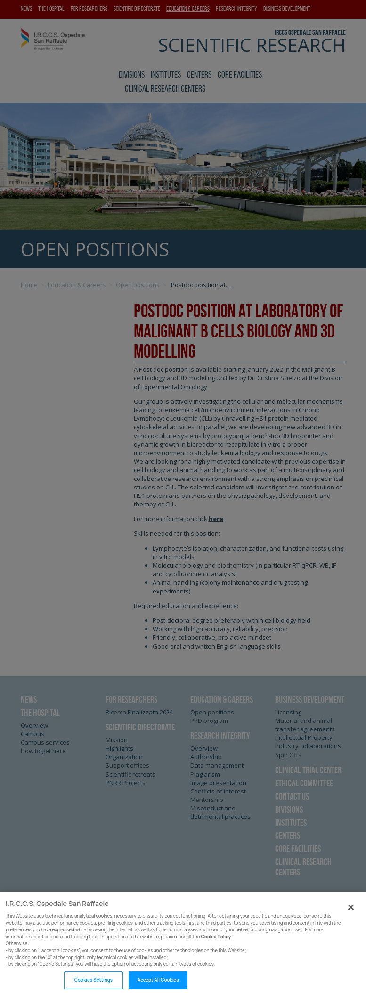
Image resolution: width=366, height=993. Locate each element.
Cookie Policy (216, 942)
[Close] (351, 913)
